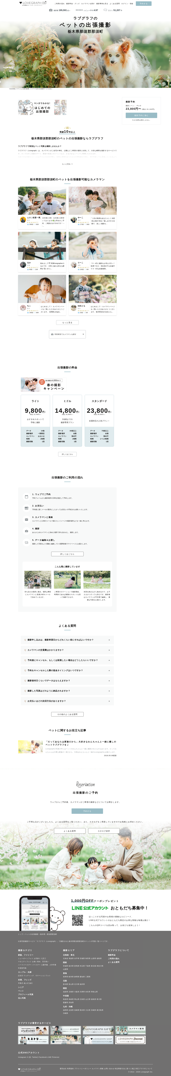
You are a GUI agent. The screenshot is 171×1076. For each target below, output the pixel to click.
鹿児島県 (100, 1010)
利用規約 (70, 1069)
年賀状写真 (22, 968)
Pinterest (55, 1058)
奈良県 (87, 992)
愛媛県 (65, 1003)
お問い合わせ (109, 1069)
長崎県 (76, 1010)
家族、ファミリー (25, 955)
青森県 (71, 959)
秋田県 (87, 959)
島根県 (71, 1000)
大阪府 (76, 992)
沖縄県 (65, 1014)
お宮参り (37, 959)
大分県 (87, 1010)
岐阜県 (71, 977)
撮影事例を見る (102, 3)
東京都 (93, 966)
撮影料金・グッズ (73, 3)
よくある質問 (115, 3)
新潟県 (65, 985)
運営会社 (63, 1069)
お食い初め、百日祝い (40, 962)
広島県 (82, 1000)
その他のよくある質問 (67, 715)
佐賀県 (71, 1010)
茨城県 (65, 966)
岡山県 (76, 1000)
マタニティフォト (25, 962)
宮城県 (82, 959)
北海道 (65, 959)
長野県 (65, 977)
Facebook (43, 1058)
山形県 (93, 959)
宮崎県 (93, 1010)
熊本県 (82, 1010)
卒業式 (20, 984)
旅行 (31, 984)
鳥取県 (65, 1000)
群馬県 (76, 966)
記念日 (20, 976)
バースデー (36, 965)
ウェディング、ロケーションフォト (37, 976)
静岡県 (76, 977)
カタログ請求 (104, 832)
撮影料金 (112, 955)
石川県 (76, 985)
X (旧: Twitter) (32, 1058)
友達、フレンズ (24, 980)
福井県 (82, 985)
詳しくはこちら (67, 455)
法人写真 (22, 998)
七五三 (43, 959)
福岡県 (65, 1010)
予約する (144, 4)
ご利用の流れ (59, 3)
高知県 (71, 1003)
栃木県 (71, 966)
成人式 (26, 984)
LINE (49, 1058)
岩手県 (76, 959)
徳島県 (93, 1000)
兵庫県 (82, 992)
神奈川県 (100, 966)
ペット (21, 991)
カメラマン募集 (98, 1069)
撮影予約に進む (141, 115)
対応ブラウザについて (143, 1069)
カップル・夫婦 (24, 973)
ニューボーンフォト (25, 959)
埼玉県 (82, 966)
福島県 (99, 959)
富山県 (71, 985)
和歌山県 (94, 992)
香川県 (99, 1000)
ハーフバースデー (25, 965)
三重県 (87, 977)
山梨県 (65, 970)
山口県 (87, 1000)
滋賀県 (65, 992)
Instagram (22, 1058)
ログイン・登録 (127, 3)
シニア (21, 988)
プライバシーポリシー (82, 1069)
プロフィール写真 (25, 995)
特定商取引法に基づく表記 (125, 1069)
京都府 (71, 992)
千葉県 (87, 966)
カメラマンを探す (88, 3)
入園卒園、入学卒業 (48, 965)
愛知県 (82, 977)
